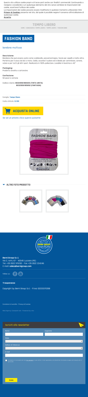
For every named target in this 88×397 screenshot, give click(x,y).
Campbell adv (16, 311)
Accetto (7, 17)
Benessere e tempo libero (35, 28)
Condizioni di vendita (10, 304)
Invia (11, 380)
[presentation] (25, 370)
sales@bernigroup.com (20, 266)
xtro (32, 311)
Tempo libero (51, 28)
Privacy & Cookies (24, 304)
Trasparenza (9, 282)
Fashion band (62, 28)
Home (23, 28)
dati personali (29, 360)
